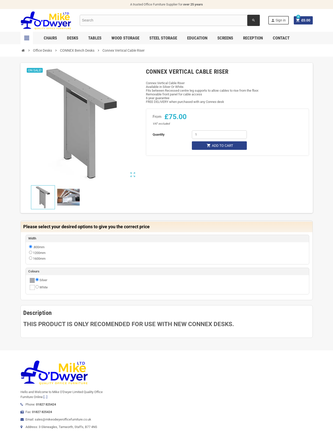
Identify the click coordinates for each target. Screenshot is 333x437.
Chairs (50, 37)
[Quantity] (219, 134)
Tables (94, 37)
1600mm (39, 258)
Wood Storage (125, 37)
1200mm (39, 253)
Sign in (278, 20)
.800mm (38, 247)
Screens (225, 37)
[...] (45, 397)
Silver (43, 280)
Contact (281, 37)
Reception (253, 37)
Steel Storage (163, 37)
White (43, 287)
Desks (72, 37)
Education (197, 37)
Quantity (159, 134)
